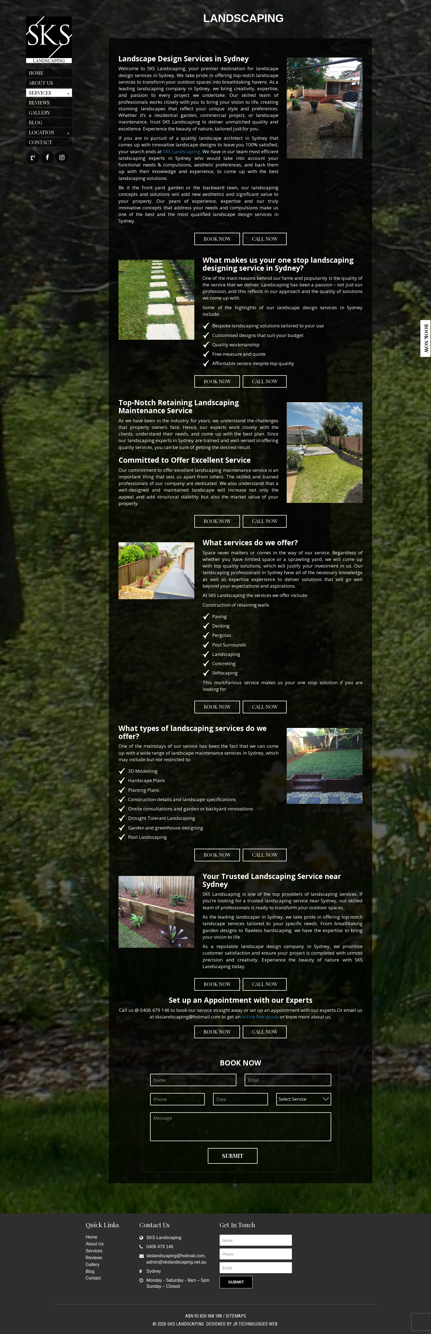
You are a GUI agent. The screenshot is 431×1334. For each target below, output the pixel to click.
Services (40, 92)
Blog (35, 122)
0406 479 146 (160, 1246)
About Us (41, 83)
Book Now (426, 338)
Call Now (264, 238)
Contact (40, 142)
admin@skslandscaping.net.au (176, 1262)
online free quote (260, 1016)
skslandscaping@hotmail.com (176, 1255)
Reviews (39, 102)
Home (36, 73)
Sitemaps (236, 1316)
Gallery (39, 112)
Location (41, 132)
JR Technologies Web (255, 1324)
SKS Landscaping (181, 151)
